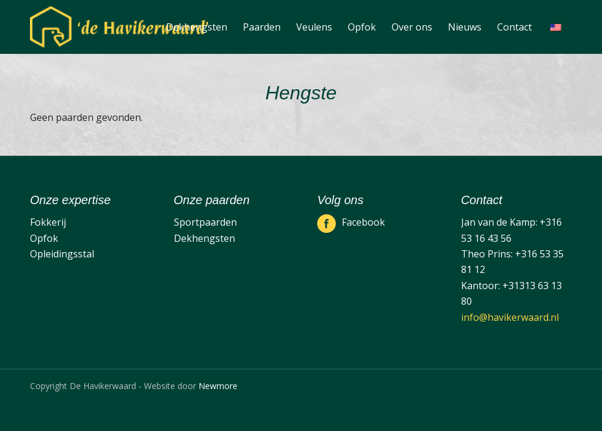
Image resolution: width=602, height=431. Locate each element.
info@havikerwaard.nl (510, 317)
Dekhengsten (204, 238)
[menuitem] (196, 27)
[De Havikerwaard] (119, 27)
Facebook (363, 222)
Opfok (44, 238)
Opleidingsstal (62, 253)
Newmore (217, 385)
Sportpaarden (205, 222)
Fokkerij (48, 222)
